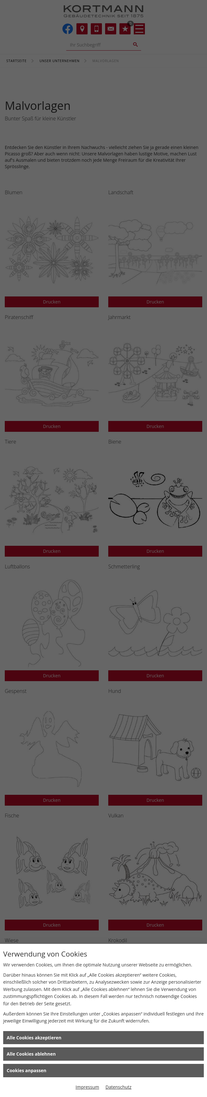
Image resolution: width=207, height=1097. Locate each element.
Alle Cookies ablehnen (31, 1054)
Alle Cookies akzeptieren (34, 1038)
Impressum (87, 1087)
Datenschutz (118, 1087)
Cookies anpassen (26, 1070)
